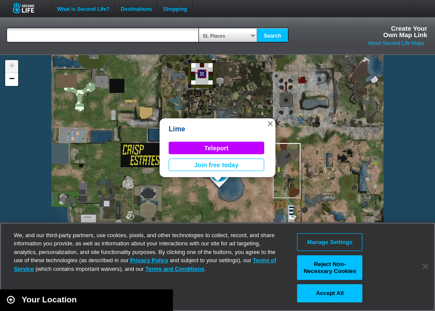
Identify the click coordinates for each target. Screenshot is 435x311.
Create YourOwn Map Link (405, 31)
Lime (177, 129)
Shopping (175, 8)
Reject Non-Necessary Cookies (330, 267)
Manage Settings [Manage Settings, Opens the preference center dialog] (329, 242)
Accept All (330, 293)
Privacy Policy (149, 260)
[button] (270, 123)
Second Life (28, 8)
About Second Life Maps (396, 43)
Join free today (216, 165)
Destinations (136, 8)
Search (272, 36)
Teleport (217, 148)
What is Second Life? (83, 8)
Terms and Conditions (174, 269)
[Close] (425, 266)
